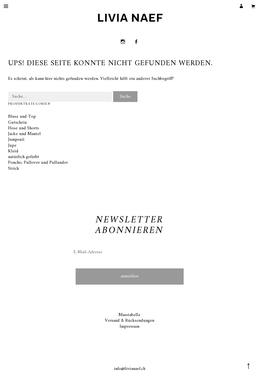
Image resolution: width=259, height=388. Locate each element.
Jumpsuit (16, 140)
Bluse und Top (22, 117)
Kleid (13, 151)
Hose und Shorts (23, 128)
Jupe (12, 146)
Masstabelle (129, 315)
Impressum (129, 327)
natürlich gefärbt (23, 157)
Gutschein (17, 123)
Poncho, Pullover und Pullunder (38, 163)
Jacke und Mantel (24, 134)
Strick (13, 169)
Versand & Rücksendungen (129, 321)
